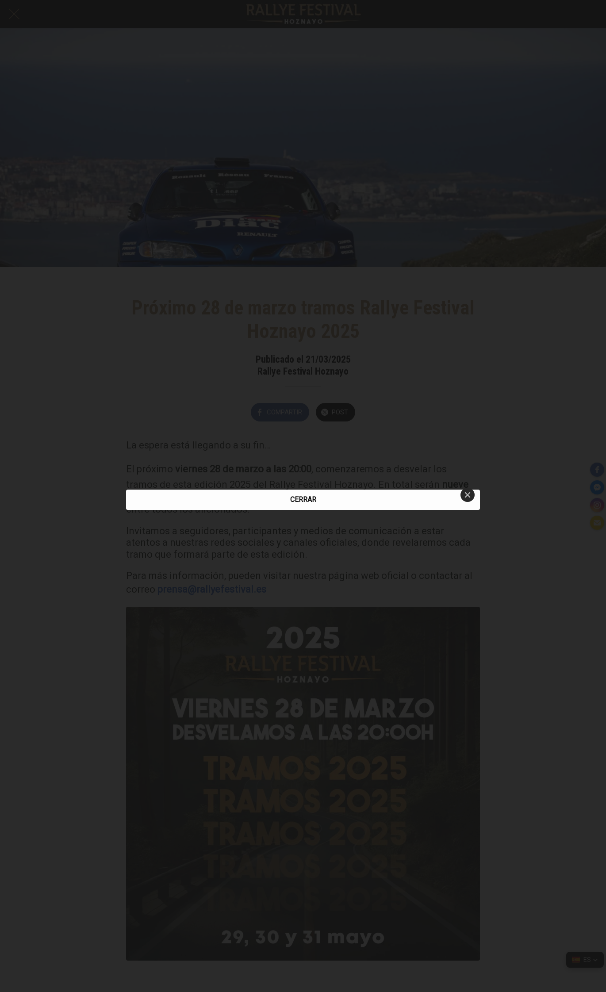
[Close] (467, 495)
